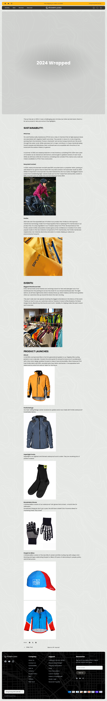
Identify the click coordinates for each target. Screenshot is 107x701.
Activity (7, 8)
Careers (31, 671)
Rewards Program (54, 682)
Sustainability (33, 666)
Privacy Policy (33, 674)
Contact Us (32, 663)
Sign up (81, 673)
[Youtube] (8, 3)
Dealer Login (52, 679)
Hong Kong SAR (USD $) (96, 3)
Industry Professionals (55, 676)
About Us (31, 660)
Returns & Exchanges (55, 663)
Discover (29, 8)
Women (21, 8)
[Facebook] (5, 3)
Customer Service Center (57, 660)
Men (14, 8)
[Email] (89, 668)
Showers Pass (12, 696)
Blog (30, 676)
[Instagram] (11, 3)
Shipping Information (55, 666)
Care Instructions (54, 671)
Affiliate (31, 679)
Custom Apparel (54, 674)
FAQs (50, 668)
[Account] (94, 8)
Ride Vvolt (32, 682)
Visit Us (31, 668)
